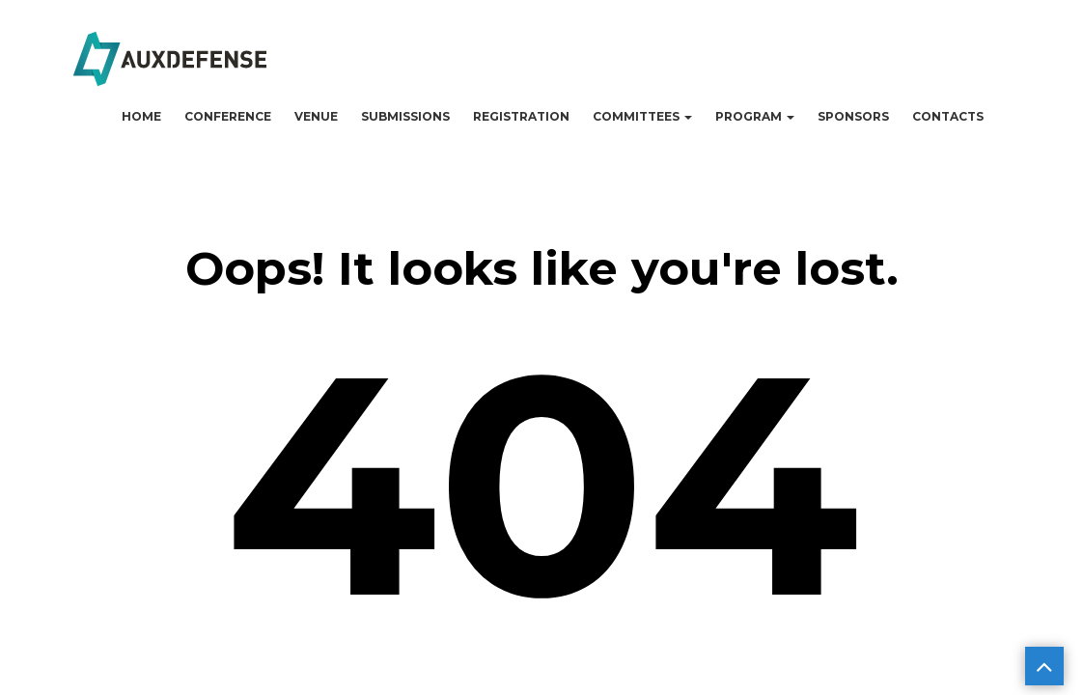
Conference (227, 116)
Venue (316, 116)
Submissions (405, 116)
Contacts (948, 116)
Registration (521, 116)
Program (754, 116)
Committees (642, 116)
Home (141, 116)
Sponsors (853, 116)
